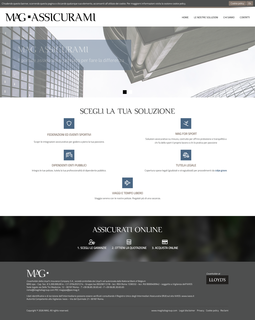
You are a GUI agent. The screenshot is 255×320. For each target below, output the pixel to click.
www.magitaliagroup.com (164, 310)
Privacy (200, 310)
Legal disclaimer (187, 310)
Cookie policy (237, 3)
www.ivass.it (188, 296)
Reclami (224, 310)
